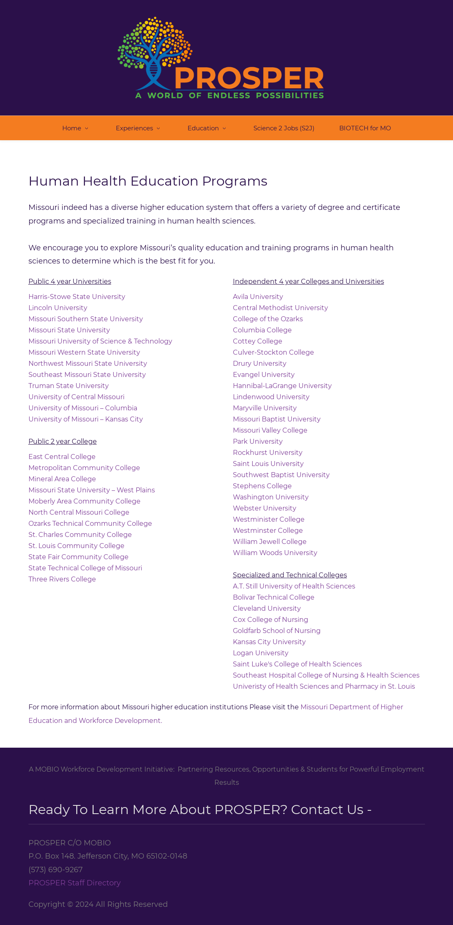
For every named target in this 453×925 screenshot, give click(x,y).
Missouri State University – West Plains (91, 483)
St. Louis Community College (76, 539)
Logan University (261, 646)
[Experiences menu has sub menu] (139, 121)
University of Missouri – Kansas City (85, 413)
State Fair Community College (78, 550)
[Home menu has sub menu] (76, 121)
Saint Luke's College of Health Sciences (297, 657)
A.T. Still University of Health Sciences (294, 580)
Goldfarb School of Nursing (277, 624)
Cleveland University (267, 602)
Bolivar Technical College (274, 591)
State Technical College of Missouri (85, 561)
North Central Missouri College (78, 506)
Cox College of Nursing (270, 613)
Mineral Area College (62, 472)
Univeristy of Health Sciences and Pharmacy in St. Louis (324, 680)
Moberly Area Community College (84, 495)
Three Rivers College (62, 573)
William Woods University (275, 546)
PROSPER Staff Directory (74, 875)
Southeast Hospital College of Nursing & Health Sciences (326, 669)
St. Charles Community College (80, 528)
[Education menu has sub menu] (208, 121)
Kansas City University (270, 635)
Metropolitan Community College (84, 461)
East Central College (62, 450)
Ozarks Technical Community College (90, 517)
